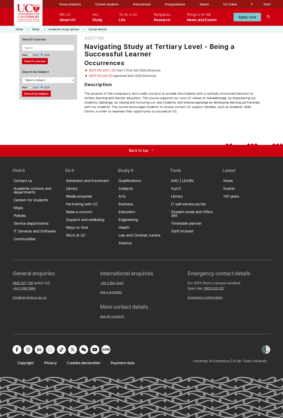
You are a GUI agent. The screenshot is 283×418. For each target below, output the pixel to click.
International (141, 4)
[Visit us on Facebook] (17, 349)
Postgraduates (175, 4)
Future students (70, 4)
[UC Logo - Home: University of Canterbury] (28, 13)
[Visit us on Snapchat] (50, 349)
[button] (247, 17)
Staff (267, 4)
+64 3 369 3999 (24, 288)
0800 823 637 (214, 288)
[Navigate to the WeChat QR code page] (83, 349)
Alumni (204, 4)
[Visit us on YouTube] (94, 349)
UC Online (230, 4)
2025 (36, 55)
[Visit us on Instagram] (28, 349)
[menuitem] (67, 17)
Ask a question (111, 292)
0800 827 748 (23, 283)
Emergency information (205, 297)
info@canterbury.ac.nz (30, 297)
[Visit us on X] (72, 349)
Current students (107, 4)
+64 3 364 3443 (111, 283)
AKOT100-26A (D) (100, 76)
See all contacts (112, 316)
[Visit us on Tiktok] (61, 349)
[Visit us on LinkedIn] (39, 349)
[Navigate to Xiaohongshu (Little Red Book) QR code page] (106, 349)
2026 (47, 55)
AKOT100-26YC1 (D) (102, 70)
